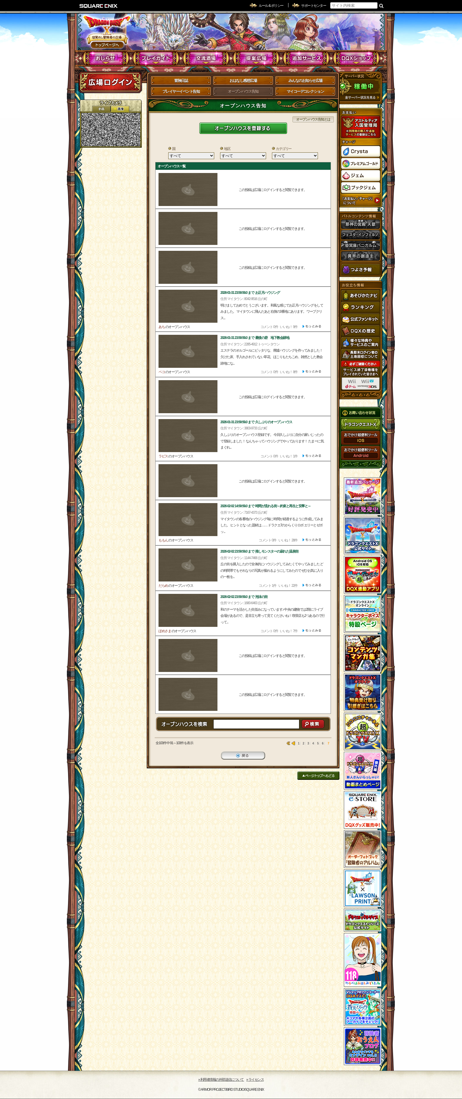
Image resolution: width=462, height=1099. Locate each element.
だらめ (163, 586)
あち (162, 327)
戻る (243, 755)
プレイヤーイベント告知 (181, 91)
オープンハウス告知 (243, 91)
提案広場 (256, 58)
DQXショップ (356, 58)
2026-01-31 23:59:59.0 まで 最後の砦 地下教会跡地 (254, 338)
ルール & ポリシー (271, 6)
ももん (163, 540)
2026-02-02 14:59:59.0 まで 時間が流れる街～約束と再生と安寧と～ (265, 506)
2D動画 (101, 109)
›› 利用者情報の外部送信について (221, 1079)
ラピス (163, 456)
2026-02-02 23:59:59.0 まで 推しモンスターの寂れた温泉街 (259, 551)
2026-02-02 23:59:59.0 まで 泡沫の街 (244, 597)
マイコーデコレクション (305, 91)
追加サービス (306, 58)
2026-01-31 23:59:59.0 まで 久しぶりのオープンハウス (256, 422)
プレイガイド (156, 58)
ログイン (110, 82)
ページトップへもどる (318, 775)
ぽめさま (165, 631)
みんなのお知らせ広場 (305, 80)
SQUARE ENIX (98, 6)
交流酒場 (206, 58)
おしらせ (106, 58)
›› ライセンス (255, 1079)
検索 (381, 5)
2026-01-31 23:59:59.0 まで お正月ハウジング (250, 293)
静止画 (119, 109)
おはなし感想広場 (243, 80)
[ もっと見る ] (312, 326)
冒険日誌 (181, 80)
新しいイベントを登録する (243, 128)
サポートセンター (313, 6)
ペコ (162, 372)
